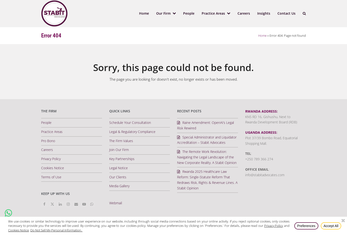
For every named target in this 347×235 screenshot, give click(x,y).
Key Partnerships (122, 159)
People (46, 122)
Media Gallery (119, 186)
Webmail (115, 203)
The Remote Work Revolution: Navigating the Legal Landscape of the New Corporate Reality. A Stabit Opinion (207, 157)
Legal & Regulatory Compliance (132, 131)
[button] (304, 13)
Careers (47, 149)
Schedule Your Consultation (130, 122)
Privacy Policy (51, 159)
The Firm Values (121, 141)
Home (262, 35)
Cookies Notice (52, 168)
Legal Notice (118, 168)
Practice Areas (52, 131)
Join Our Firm (119, 149)
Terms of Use (51, 177)
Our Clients (117, 177)
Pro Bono (48, 141)
